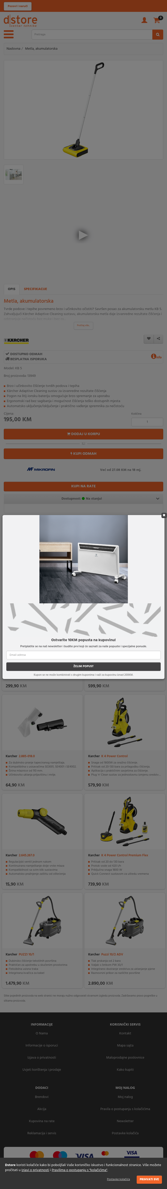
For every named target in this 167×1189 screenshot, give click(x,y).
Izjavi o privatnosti (35, 1170)
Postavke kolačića (118, 1179)
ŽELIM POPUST (83, 666)
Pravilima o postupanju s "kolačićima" (79, 1170)
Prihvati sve (149, 1179)
